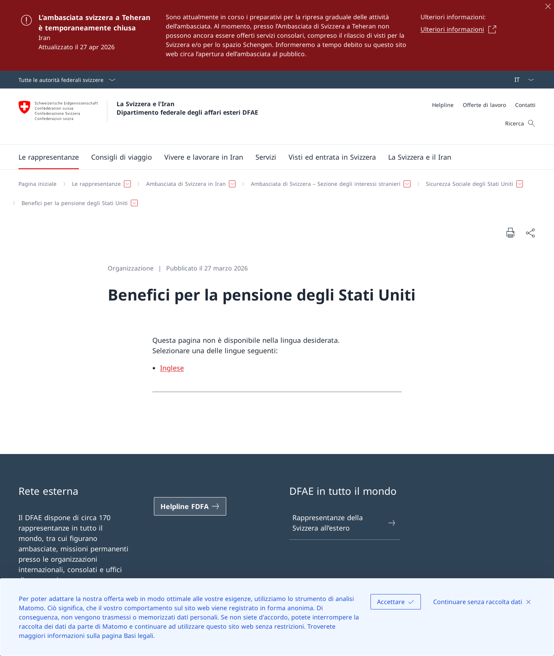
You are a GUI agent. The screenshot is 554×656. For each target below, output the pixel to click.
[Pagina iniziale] (37, 184)
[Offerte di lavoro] (484, 105)
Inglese (172, 367)
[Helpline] (442, 105)
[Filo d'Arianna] (274, 193)
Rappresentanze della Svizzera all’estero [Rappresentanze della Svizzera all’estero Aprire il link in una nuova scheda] (344, 522)
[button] (48, 157)
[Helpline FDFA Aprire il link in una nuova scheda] (190, 506)
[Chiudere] (548, 6)
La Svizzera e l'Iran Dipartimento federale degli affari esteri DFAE (187, 108)
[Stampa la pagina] (510, 232)
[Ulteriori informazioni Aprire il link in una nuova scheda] (461, 29)
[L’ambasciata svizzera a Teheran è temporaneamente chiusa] (277, 35)
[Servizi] (265, 157)
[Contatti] (525, 105)
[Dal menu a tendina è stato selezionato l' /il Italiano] (522, 79)
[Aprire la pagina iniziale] (138, 116)
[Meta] (483, 105)
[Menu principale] (270, 157)
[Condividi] (530, 232)
